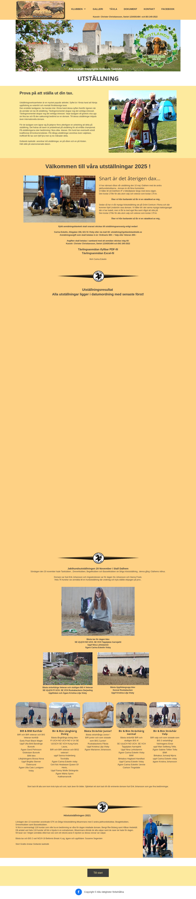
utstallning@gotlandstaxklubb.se (126, 232)
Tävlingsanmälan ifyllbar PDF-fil (98, 249)
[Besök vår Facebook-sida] (78, 892)
